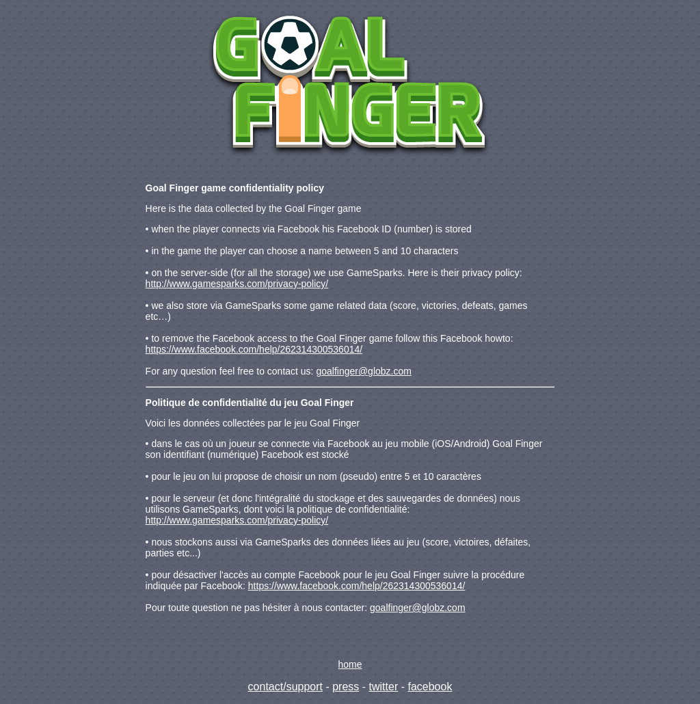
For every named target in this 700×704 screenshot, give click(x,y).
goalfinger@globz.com (364, 371)
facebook (429, 686)
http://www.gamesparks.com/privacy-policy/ (237, 283)
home (350, 664)
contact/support (285, 686)
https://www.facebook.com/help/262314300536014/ (254, 349)
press (345, 686)
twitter (384, 686)
